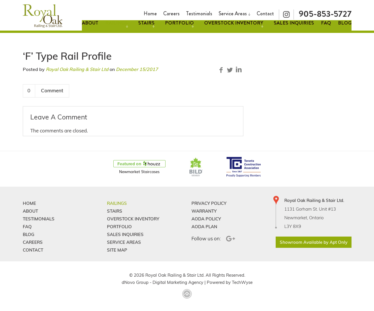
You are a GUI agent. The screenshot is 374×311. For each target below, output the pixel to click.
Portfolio (179, 27)
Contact (265, 12)
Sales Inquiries (294, 27)
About (90, 27)
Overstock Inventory (233, 27)
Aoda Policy (206, 219)
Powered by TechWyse (230, 282)
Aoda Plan (204, 226)
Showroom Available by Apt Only (313, 242)
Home (150, 12)
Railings (116, 27)
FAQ (326, 27)
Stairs (146, 27)
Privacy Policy (208, 203)
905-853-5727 (325, 12)
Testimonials (199, 12)
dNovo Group (135, 282)
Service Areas (233, 12)
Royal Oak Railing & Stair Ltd (77, 69)
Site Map (117, 250)
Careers (171, 12)
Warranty (204, 211)
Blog (345, 27)
